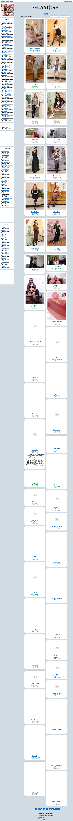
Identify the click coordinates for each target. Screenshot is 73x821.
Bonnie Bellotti (5, 201)
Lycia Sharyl (4, 55)
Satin (2, 255)
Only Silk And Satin (6, 69)
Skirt (2, 260)
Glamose (3, 1)
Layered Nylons (5, 52)
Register (67, 1)
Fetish (2, 238)
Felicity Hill (56, 176)
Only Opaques (5, 63)
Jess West (57, 448)
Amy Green (56, 394)
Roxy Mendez (35, 720)
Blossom (34, 592)
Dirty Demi (35, 377)
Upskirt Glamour (5, 116)
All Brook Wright (5, 22)
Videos (7, 23)
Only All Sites (4, 127)
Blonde (3, 227)
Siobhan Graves (5, 162)
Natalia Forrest (5, 170)
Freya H (34, 121)
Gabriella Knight (57, 526)
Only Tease (4, 75)
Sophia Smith (4, 153)
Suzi (34, 556)
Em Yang (56, 656)
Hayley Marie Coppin (6, 198)
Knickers (3, 244)
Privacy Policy (49, 813)
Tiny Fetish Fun (5, 108)
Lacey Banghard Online (7, 50)
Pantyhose (4, 252)
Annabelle (35, 450)
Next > (51, 809)
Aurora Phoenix (57, 801)
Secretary (3, 258)
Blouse (3, 230)
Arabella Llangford (56, 321)
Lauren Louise (5, 167)
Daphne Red (34, 269)
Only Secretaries (5, 66)
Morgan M (35, 520)
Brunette (3, 233)
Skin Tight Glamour (6, 94)
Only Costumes (5, 61)
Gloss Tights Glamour (7, 41)
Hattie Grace (35, 85)
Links (46, 815)
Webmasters (41, 815)
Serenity (56, 285)
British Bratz (4, 30)
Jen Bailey (35, 483)
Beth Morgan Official (6, 27)
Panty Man (4, 80)
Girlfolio (3, 38)
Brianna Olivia (56, 85)
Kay (35, 629)
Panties (3, 249)
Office (2, 246)
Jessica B (57, 634)
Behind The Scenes (6, 165)
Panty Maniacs (5, 83)
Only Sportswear (5, 72)
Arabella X (35, 176)
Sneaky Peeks (5, 100)
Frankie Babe (4, 156)
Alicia (34, 305)
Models (7, 1)
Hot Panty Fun (5, 47)
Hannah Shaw (35, 683)
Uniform (3, 266)
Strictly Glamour (5, 105)
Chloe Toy (35, 502)
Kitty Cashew (35, 212)
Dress (2, 235)
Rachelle (56, 248)
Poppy (3, 173)
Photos (3, 23)
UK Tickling (4, 111)
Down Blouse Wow (6, 36)
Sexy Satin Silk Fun (6, 91)
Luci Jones (56, 430)
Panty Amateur (5, 77)
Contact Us (50, 815)
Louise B (56, 48)
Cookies (40, 817)
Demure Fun (4, 33)
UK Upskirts (4, 114)
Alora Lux (35, 139)
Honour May (4, 176)
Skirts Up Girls (5, 97)
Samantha (57, 267)
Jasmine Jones (5, 151)
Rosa (56, 357)
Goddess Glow (34, 248)
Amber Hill (35, 792)
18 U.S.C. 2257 (42, 813)
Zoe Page (3, 192)
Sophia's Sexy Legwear (7, 102)
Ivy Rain (3, 184)
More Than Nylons (6, 58)
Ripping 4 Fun (5, 86)
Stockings (3, 263)
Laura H (56, 121)
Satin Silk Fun (5, 89)
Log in (70, 1)
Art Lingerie (4, 24)
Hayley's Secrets (5, 44)
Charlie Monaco (57, 693)
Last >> (57, 809)
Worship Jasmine (5, 119)
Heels (2, 241)
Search (11, 1)
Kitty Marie (56, 212)
